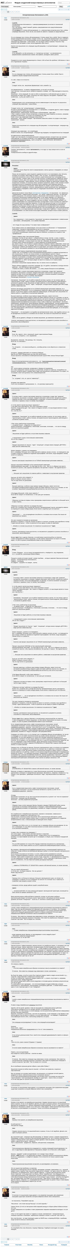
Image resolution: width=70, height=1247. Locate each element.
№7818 (68, 763)
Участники (18, 1244)
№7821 (68, 925)
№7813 (68, 328)
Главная (6, 1244)
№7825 (68, 1085)
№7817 (68, 568)
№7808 (68, 67)
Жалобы (30, 1244)
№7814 (68, 390)
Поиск (41, 1244)
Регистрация (4, 6)
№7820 (68, 905)
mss (5, 18)
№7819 (68, 782)
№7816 (68, 546)
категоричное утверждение (41, 193)
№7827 (68, 1115)
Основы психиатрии (33, 277)
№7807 (68, 19)
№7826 (68, 1100)
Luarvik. (5, 66)
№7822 (68, 943)
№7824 (68, 993)
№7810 (68, 147)
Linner (6, 762)
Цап (5, 923)
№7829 (68, 1225)
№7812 (68, 162)
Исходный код (52, 1244)
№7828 (68, 1188)
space (6, 160)
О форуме (64, 1244)
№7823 (68, 962)
